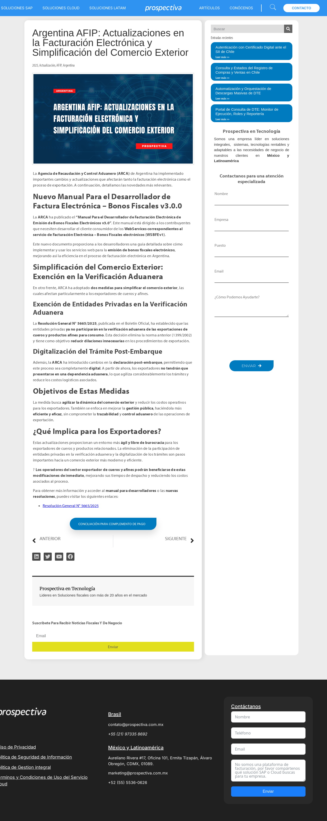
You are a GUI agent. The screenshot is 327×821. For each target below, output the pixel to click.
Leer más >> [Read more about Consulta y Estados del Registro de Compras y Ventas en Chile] (222, 77)
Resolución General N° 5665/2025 (71, 505)
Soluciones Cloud (61, 8)
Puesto (220, 245)
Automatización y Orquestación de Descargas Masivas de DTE (243, 91)
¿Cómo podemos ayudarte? (237, 297)
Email (219, 271)
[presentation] (252, 338)
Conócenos (241, 8)
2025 (35, 65)
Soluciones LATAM (107, 8)
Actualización (47, 65)
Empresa (221, 219)
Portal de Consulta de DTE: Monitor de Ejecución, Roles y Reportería (246, 111)
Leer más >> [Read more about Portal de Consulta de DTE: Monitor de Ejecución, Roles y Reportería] (222, 119)
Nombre (221, 193)
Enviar (268, 791)
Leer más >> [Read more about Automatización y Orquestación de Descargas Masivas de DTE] (222, 98)
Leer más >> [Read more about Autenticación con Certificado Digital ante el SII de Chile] (222, 57)
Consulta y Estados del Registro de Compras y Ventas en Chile (244, 70)
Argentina (69, 65)
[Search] (288, 29)
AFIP (59, 65)
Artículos (209, 8)
